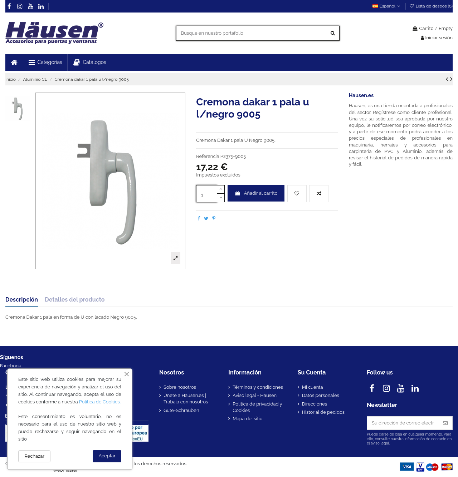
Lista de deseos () (431, 6)
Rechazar (34, 456)
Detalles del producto (74, 300)
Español (387, 6)
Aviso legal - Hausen (255, 395)
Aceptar (107, 455)
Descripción (21, 300)
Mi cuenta (312, 387)
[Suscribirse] (445, 423)
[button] (45, 62)
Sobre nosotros (180, 387)
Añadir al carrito (256, 193)
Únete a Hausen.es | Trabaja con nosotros (186, 398)
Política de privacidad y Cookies (257, 407)
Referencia (207, 156)
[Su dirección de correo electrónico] (402, 423)
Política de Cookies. (100, 401)
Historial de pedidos (323, 412)
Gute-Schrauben (181, 410)
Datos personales (320, 395)
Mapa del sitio (247, 418)
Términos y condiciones (258, 387)
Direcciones (314, 404)
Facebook (10, 365)
